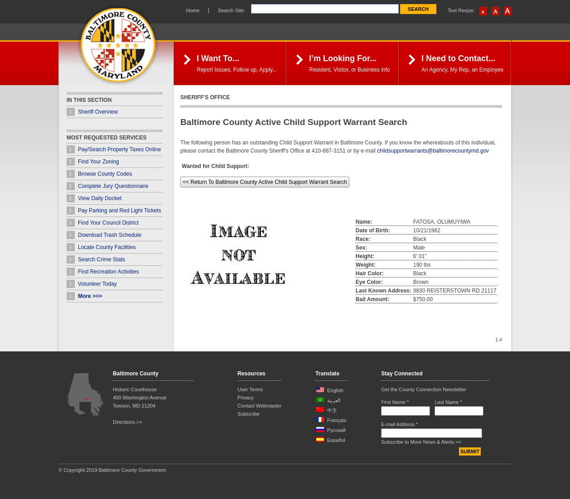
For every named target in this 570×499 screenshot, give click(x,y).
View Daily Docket (99, 198)
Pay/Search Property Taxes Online (119, 149)
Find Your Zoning (98, 161)
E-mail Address (399, 424)
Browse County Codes (105, 174)
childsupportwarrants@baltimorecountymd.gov (433, 151)
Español (336, 440)
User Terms (250, 389)
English (335, 390)
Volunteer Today (97, 284)
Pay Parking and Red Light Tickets (119, 210)
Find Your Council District (108, 223)
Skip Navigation (69, 1)
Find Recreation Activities (108, 272)
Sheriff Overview (98, 112)
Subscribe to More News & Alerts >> (421, 442)
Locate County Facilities (106, 247)
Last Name (448, 402)
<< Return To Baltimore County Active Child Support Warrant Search (265, 182)
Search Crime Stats (101, 259)
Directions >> (127, 422)
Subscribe (248, 414)
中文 (332, 410)
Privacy (245, 397)
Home (192, 10)
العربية (333, 400)
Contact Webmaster (259, 405)
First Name (395, 402)
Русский (336, 430)
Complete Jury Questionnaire (113, 186)
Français (336, 420)
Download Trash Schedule (109, 235)
